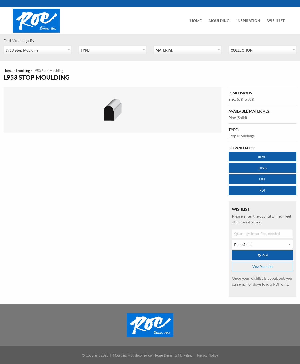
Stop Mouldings (242, 135)
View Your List (262, 266)
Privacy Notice (207, 355)
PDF (262, 190)
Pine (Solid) (238, 117)
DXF (262, 179)
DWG (262, 168)
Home (196, 20)
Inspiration (248, 20)
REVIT (262, 156)
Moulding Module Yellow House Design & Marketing (152, 355)
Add (262, 255)
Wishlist (276, 20)
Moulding (219, 20)
